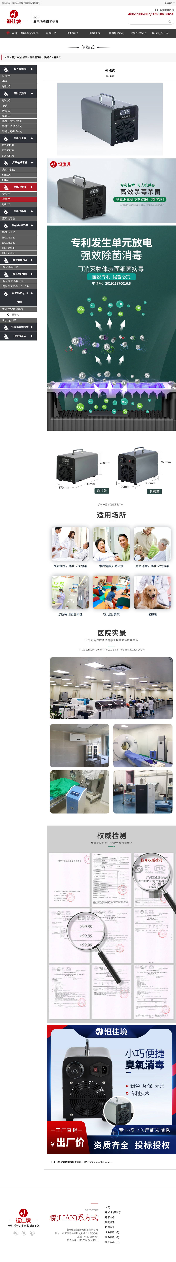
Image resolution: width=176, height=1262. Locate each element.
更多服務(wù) (138, 33)
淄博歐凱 (171, 1257)
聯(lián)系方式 (160, 33)
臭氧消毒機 (36, 57)
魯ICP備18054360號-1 (66, 1257)
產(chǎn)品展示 (29, 33)
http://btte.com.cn (104, 1162)
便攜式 (47, 57)
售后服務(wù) (116, 33)
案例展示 (94, 33)
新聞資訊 (73, 33)
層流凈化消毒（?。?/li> (15, 286)
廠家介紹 (51, 33)
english (168, 3)
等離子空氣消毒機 (104, 1257)
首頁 (14, 33)
